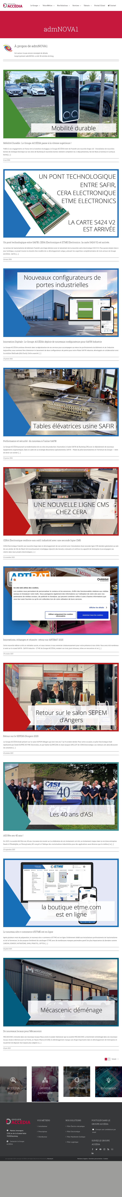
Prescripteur (42, 1131)
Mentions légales (82, 1158)
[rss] (108, 1149)
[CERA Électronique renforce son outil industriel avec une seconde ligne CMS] (61, 501)
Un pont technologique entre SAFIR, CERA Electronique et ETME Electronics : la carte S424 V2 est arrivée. (56, 242)
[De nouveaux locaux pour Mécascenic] (61, 992)
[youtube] (100, 1149)
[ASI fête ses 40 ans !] (61, 796)
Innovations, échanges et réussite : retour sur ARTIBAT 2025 (33, 639)
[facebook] (92, 1149)
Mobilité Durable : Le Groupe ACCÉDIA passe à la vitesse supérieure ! (37, 143)
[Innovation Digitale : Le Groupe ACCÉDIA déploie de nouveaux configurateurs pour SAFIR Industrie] (61, 302)
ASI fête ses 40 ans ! (13, 835)
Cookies (105, 1158)
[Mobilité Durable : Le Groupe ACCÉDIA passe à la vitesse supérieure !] (61, 104)
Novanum (50, 1158)
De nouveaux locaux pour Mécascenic (22, 1031)
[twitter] (96, 1149)
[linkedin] (92, 1153)
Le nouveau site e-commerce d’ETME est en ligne (28, 931)
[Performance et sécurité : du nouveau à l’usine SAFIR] (61, 402)
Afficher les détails (96, 607)
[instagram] (104, 1149)
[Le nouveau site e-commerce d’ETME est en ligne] (61, 893)
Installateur (42, 1126)
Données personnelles (95, 1158)
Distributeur (42, 1137)
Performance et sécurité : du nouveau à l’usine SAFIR (30, 441)
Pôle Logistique (72, 1142)
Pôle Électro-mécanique (76, 1126)
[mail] (112, 1149)
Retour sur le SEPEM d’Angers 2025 (20, 736)
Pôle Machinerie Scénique (76, 1137)
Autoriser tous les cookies (93, 615)
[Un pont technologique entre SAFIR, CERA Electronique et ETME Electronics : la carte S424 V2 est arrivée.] (61, 203)
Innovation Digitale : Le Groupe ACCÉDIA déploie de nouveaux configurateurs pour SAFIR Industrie (52, 341)
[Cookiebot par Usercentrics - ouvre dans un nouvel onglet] (98, 579)
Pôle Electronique (73, 1131)
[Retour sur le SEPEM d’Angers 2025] (61, 697)
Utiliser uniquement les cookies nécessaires (60, 615)
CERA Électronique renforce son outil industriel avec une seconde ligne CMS (42, 540)
